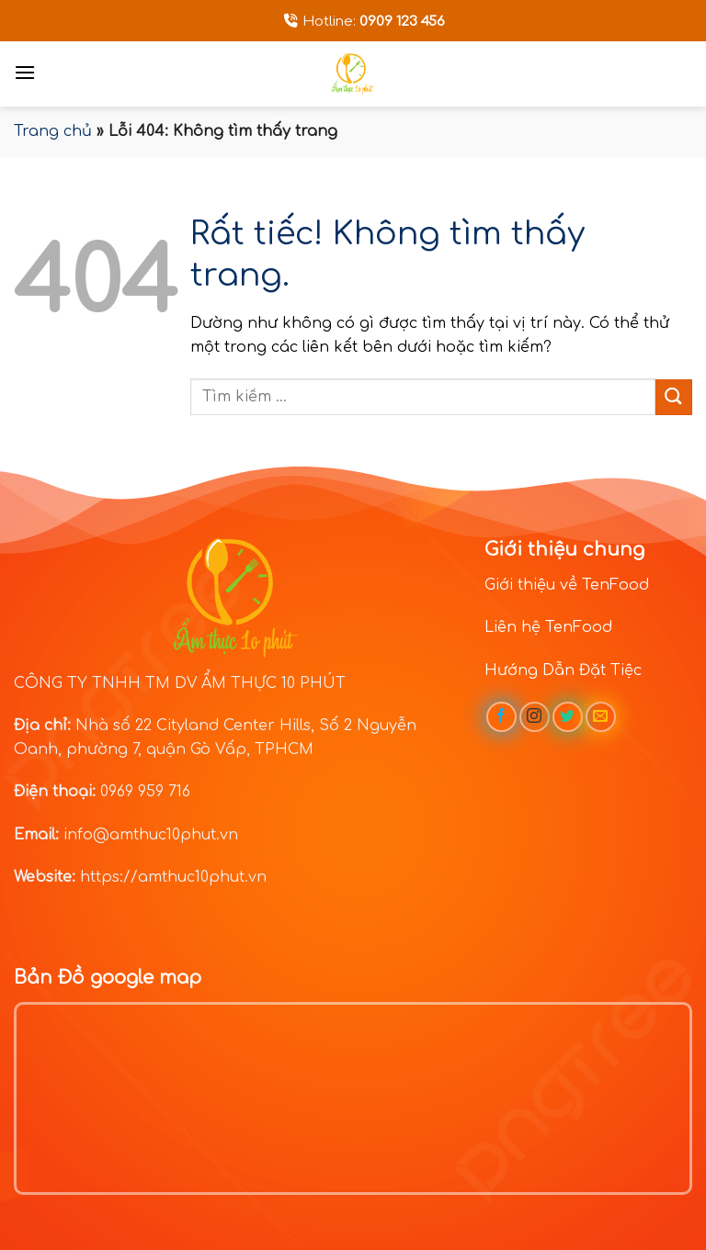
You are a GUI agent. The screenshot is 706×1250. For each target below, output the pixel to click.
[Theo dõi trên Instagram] (534, 717)
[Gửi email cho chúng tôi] (601, 717)
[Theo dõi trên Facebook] (501, 717)
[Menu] (25, 72)
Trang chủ (53, 131)
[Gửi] (673, 397)
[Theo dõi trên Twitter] (567, 717)
